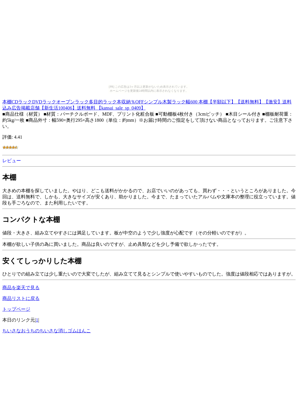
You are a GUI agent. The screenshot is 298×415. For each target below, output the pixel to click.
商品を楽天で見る (21, 287)
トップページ (16, 309)
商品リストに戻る (21, 298)
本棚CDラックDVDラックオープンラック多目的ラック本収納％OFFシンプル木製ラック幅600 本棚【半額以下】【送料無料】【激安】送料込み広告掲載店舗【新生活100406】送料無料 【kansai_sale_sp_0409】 (147, 104)
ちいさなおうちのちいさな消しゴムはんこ (46, 330)
